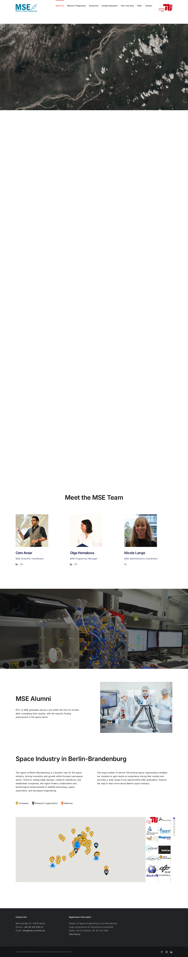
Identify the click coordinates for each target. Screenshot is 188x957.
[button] (76, 851)
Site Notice (74, 934)
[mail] (21, 564)
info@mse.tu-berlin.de (34, 930)
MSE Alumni (33, 698)
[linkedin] (17, 564)
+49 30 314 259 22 (33, 927)
